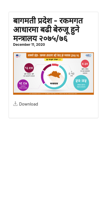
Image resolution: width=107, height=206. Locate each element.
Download (25, 104)
